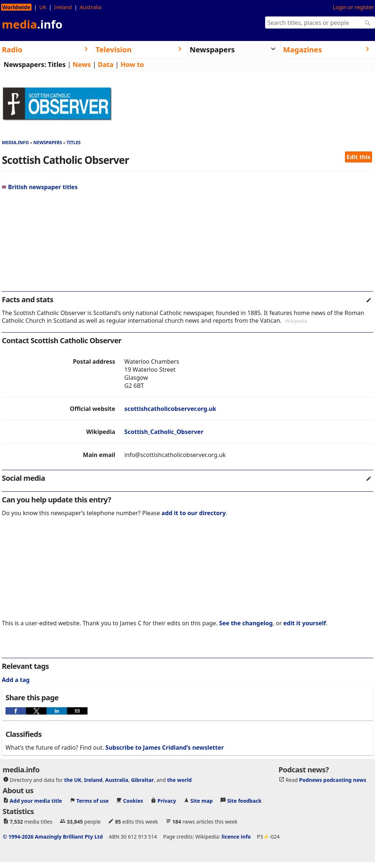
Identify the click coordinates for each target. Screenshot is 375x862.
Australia (90, 7)
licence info (236, 836)
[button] (15, 711)
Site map (201, 800)
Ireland (63, 7)
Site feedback (244, 800)
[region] (187, 244)
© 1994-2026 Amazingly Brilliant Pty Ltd (53, 836)
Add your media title (36, 800)
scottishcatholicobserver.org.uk (170, 409)
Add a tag (16, 680)
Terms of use (93, 800)
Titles (57, 64)
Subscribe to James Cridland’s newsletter (164, 747)
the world (179, 779)
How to (132, 64)
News (82, 64)
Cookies (133, 800)
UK (42, 7)
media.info (15, 142)
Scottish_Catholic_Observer (164, 432)
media (32, 24)
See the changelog (245, 623)
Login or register (353, 7)
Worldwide (16, 7)
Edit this (359, 157)
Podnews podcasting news (332, 779)
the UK (72, 779)
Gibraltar (142, 779)
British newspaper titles (40, 187)
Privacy (166, 800)
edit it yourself (304, 623)
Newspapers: (25, 64)
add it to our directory (193, 513)
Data (106, 64)
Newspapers (47, 142)
